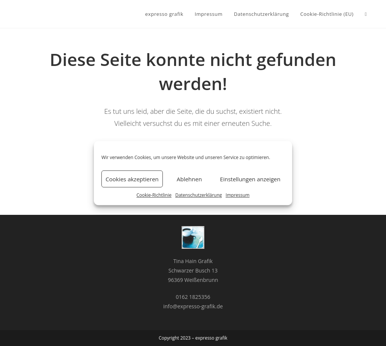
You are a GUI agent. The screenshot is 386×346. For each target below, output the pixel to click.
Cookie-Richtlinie (154, 195)
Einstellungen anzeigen (250, 179)
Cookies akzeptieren (132, 179)
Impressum (238, 195)
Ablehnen (189, 179)
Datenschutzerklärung (198, 195)
